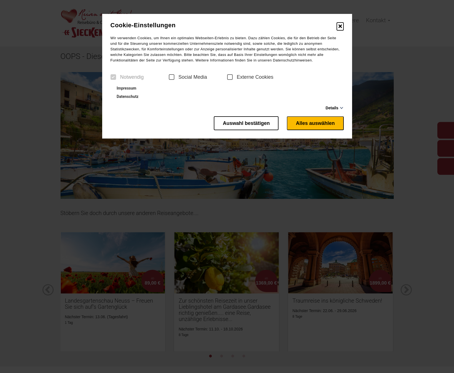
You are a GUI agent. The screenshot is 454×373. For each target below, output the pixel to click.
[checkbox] (113, 77)
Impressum (124, 88)
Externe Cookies (250, 77)
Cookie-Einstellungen (143, 25)
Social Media (188, 77)
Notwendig (127, 77)
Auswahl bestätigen (246, 123)
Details (332, 108)
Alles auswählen (315, 123)
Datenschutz (125, 96)
